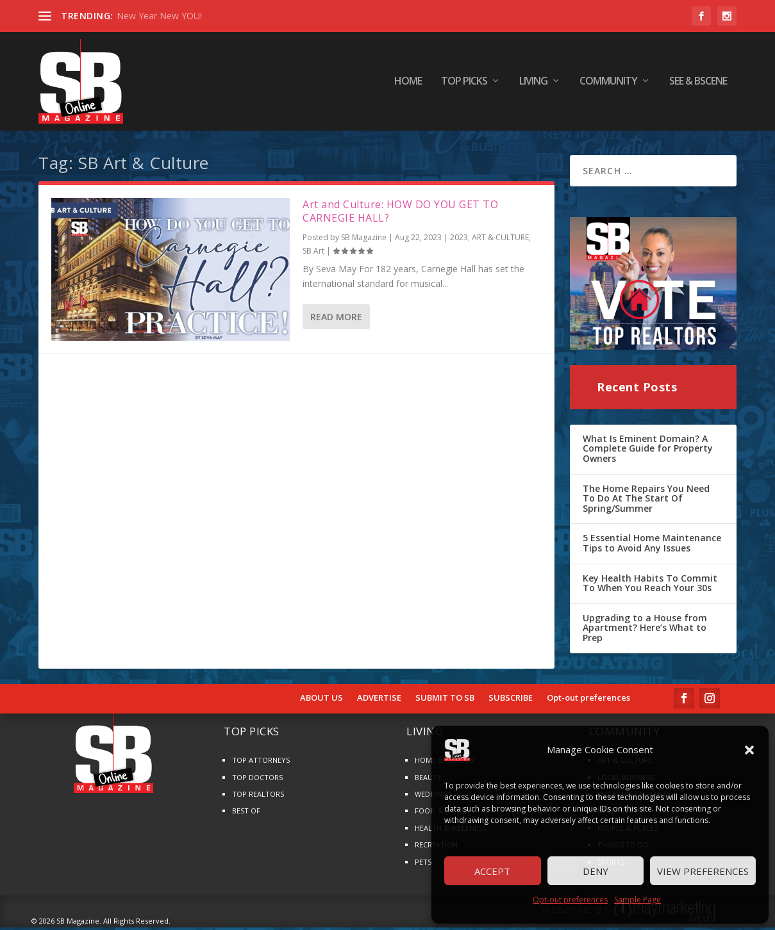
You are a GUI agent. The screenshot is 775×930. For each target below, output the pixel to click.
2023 (459, 239)
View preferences (703, 871)
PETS (423, 864)
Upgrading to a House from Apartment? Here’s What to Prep (645, 630)
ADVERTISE (379, 700)
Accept (492, 871)
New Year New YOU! (159, 16)
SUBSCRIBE (510, 700)
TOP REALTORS (258, 796)
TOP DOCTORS (257, 779)
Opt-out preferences (570, 899)
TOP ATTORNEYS (261, 762)
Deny (595, 871)
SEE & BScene (698, 83)
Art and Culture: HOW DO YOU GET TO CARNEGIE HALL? (400, 213)
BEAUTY (428, 779)
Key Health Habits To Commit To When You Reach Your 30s (650, 585)
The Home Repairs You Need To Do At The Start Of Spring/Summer (646, 500)
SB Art (313, 253)
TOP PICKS (464, 83)
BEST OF (246, 813)
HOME (408, 83)
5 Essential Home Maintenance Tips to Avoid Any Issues (652, 545)
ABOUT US (321, 700)
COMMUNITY (608, 83)
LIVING (533, 83)
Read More (336, 319)
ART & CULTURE (500, 239)
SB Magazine (364, 239)
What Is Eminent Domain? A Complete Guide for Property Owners (648, 451)
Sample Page (637, 899)
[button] (749, 750)
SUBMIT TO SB (444, 700)
